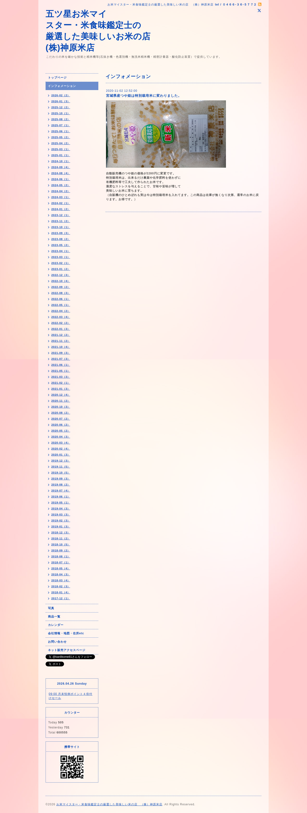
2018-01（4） (60, 592)
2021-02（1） (60, 382)
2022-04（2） (60, 310)
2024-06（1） (60, 179)
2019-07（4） (60, 490)
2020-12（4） (60, 394)
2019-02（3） (60, 520)
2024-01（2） (60, 209)
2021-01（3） (60, 388)
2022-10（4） (60, 281)
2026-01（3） (60, 101)
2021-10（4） (60, 346)
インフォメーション (62, 86)
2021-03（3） (60, 376)
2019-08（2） (60, 484)
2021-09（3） (60, 352)
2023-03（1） (60, 257)
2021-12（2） (60, 334)
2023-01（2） (60, 269)
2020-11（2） (60, 400)
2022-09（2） (60, 287)
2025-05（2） (60, 137)
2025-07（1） (60, 125)
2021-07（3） (60, 358)
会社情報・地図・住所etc (66, 633)
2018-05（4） (60, 568)
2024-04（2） (60, 191)
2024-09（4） (60, 167)
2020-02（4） (60, 448)
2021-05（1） (60, 370)
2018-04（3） (60, 574)
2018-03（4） (60, 580)
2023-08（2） (60, 239)
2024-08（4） (60, 173)
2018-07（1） (60, 562)
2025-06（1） (60, 131)
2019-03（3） (60, 514)
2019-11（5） (60, 466)
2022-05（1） (60, 304)
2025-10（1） (60, 113)
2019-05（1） (60, 502)
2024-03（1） (60, 197)
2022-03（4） (60, 316)
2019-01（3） (60, 526)
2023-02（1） (60, 263)
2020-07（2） (60, 418)
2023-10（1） (60, 227)
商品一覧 (54, 616)
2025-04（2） (60, 143)
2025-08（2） (60, 119)
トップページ (57, 77)
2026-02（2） (60, 95)
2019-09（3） (60, 478)
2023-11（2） (60, 221)
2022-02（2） (60, 322)
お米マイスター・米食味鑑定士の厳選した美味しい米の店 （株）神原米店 (109, 804)
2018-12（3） (60, 532)
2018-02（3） (60, 586)
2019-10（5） (60, 472)
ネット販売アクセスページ (66, 650)
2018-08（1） (60, 556)
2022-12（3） (60, 275)
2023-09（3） (60, 233)
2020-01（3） (60, 454)
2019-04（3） (60, 508)
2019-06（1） (60, 496)
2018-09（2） (60, 550)
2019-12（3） (60, 460)
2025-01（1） (60, 155)
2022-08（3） (60, 293)
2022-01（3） (60, 328)
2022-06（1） (60, 299)
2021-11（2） (60, 340)
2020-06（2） (60, 424)
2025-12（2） (60, 107)
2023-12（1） (60, 215)
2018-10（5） (60, 544)
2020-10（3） (60, 406)
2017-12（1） (60, 598)
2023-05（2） (60, 245)
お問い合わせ (57, 641)
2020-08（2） (60, 412)
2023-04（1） (60, 251)
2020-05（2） (60, 430)
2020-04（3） (60, 436)
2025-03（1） (60, 149)
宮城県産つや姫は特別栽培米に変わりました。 (144, 95)
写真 (51, 608)
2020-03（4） (60, 442)
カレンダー (56, 625)
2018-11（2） (60, 538)
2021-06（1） (60, 364)
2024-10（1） (60, 161)
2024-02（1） (60, 203)
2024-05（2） (60, 185)
